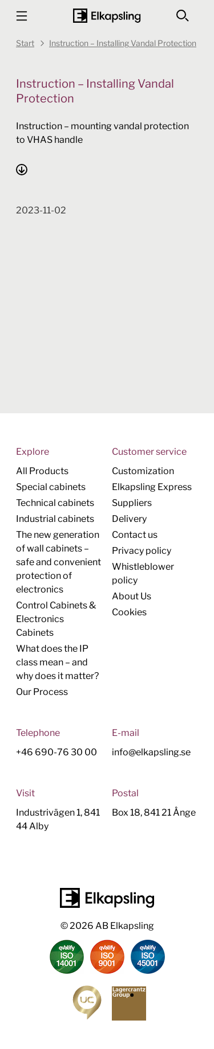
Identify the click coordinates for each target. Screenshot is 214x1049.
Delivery (129, 518)
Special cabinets (51, 487)
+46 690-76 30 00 (56, 752)
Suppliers (132, 502)
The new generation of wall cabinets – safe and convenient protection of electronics (58, 562)
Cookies (129, 612)
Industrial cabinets (55, 518)
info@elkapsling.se (151, 752)
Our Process (42, 691)
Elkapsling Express (152, 487)
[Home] (106, 16)
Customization (143, 471)
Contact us (135, 534)
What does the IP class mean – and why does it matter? (57, 662)
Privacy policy (141, 550)
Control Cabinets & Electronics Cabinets (56, 619)
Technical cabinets (55, 502)
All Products (42, 471)
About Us (131, 596)
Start (25, 43)
